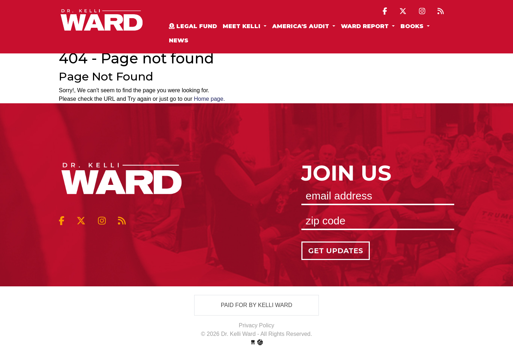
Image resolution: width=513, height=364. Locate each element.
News (178, 40)
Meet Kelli (242, 26)
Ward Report (365, 26)
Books (412, 26)
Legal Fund (193, 26)
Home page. (209, 99)
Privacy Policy (256, 325)
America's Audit (301, 26)
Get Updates (335, 250)
